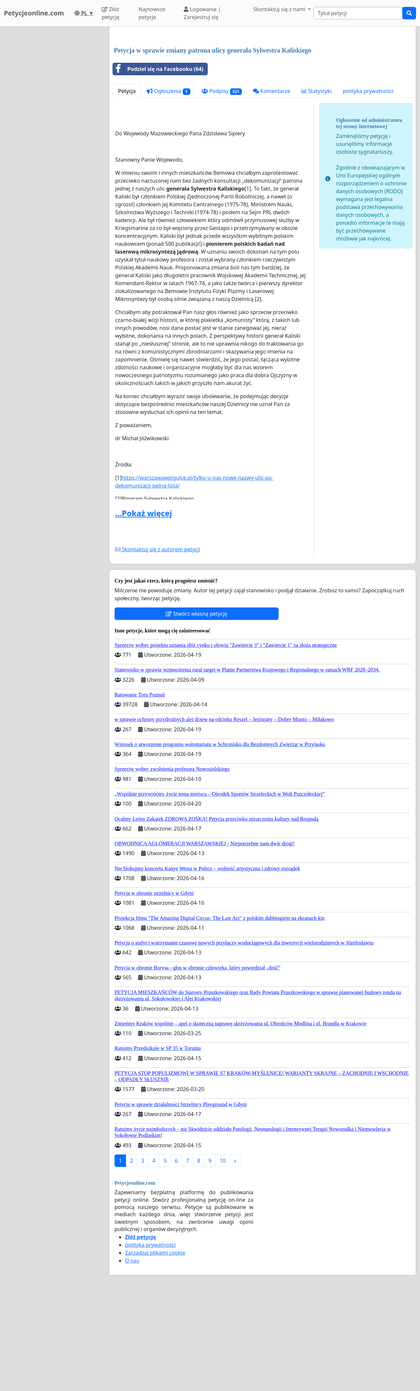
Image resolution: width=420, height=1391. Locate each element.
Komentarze (271, 183)
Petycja (127, 183)
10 (222, 1252)
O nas (132, 1352)
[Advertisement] (262, 83)
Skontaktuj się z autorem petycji (157, 641)
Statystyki (317, 183)
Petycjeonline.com (34, 13)
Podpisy (221, 183)
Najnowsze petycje (151, 13)
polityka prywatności (368, 183)
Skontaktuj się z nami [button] (280, 9)
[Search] (358, 13)
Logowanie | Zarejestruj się (202, 13)
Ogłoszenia (168, 183)
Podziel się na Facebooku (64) (158, 161)
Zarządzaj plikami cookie (155, 1344)
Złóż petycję (110, 13)
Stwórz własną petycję (196, 705)
